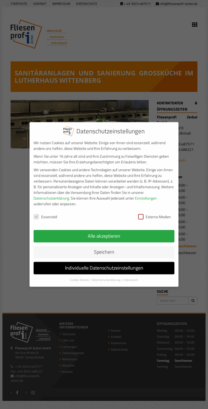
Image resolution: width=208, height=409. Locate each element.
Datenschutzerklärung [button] (106, 277)
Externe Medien (154, 213)
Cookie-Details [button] (79, 277)
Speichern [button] (104, 248)
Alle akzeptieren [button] (104, 233)
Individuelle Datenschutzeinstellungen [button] (104, 264)
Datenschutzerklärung (51, 195)
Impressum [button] (130, 277)
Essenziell (45, 213)
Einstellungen (146, 195)
